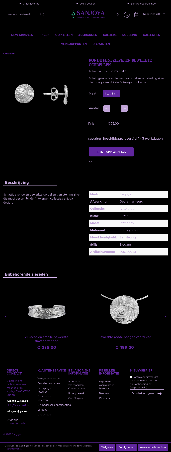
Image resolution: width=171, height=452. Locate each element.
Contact (42, 409)
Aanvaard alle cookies (153, 447)
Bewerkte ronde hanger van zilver (124, 337)
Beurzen (104, 393)
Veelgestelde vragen (49, 378)
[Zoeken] (42, 14)
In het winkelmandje (111, 151)
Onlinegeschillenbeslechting (54, 404)
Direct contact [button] (14, 372)
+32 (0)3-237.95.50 (17, 400)
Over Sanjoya (76, 398)
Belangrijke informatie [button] (79, 372)
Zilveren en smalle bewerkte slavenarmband (46, 339)
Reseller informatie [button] (109, 372)
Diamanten (105, 398)
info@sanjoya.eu (17, 411)
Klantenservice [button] (49, 370)
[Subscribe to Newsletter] (159, 394)
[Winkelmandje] (135, 14)
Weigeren (107, 447)
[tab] (30, 182)
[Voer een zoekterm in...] (25, 14)
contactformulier (16, 423)
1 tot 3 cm (111, 93)
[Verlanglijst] (117, 14)
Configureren (126, 447)
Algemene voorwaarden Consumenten (76, 385)
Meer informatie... (13, 448)
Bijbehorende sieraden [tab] (26, 274)
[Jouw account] (126, 14)
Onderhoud (44, 414)
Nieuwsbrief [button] (141, 370)
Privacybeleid (76, 393)
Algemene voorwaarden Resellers (106, 385)
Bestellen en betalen (49, 383)
